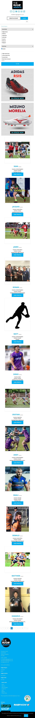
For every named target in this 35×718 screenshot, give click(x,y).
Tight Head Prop (5, 53)
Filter (17, 64)
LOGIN (24, 18)
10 (22, 628)
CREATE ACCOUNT (13, 18)
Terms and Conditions (5, 664)
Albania (3, 33)
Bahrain (3, 40)
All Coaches (3, 675)
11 (24, 628)
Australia (3, 37)
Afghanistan (4, 31)
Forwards (3, 669)
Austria (3, 39)
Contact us (4, 688)
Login (3, 690)
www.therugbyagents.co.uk (7, 660)
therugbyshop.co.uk (5, 662)
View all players (4, 26)
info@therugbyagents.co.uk (17, 14)
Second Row (4, 57)
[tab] (17, 29)
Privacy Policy (4, 693)
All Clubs (2, 679)
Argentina (4, 35)
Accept (26, 715)
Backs (2, 671)
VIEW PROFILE (17, 174)
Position (4, 46)
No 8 (2, 60)
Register (3, 691)
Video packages (5, 687)
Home (3, 684)
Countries (4, 29)
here (20, 715)
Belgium (3, 42)
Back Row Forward (5, 59)
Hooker (3, 48)
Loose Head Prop (5, 55)
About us (3, 686)
